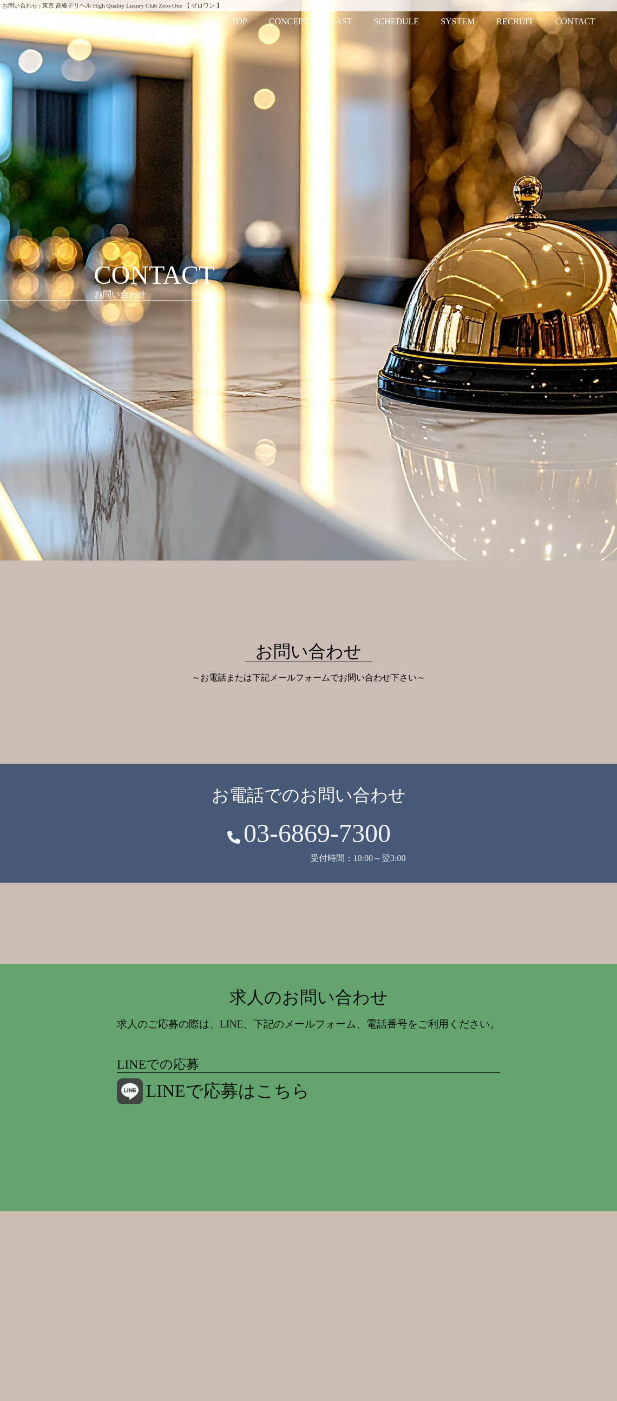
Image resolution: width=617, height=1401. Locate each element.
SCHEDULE (396, 21)
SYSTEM (458, 21)
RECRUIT (514, 21)
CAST (341, 21)
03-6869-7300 (317, 836)
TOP (239, 21)
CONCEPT (288, 21)
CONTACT (575, 21)
